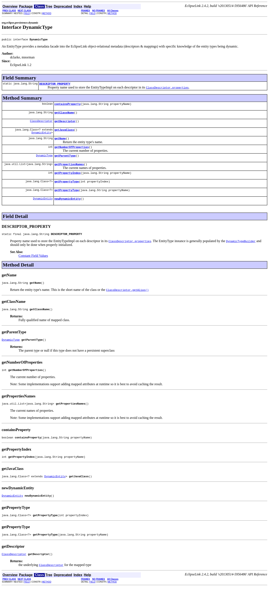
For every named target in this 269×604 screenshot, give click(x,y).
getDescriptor (65, 124)
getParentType (65, 161)
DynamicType (44, 161)
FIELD (27, 13)
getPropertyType (66, 189)
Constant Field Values (33, 265)
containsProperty (67, 106)
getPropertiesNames (69, 170)
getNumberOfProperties (71, 152)
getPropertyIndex (67, 180)
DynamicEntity (41, 137)
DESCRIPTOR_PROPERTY (54, 85)
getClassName (64, 115)
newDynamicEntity (67, 207)
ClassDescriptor (41, 124)
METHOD (46, 13)
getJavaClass (64, 133)
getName (60, 143)
